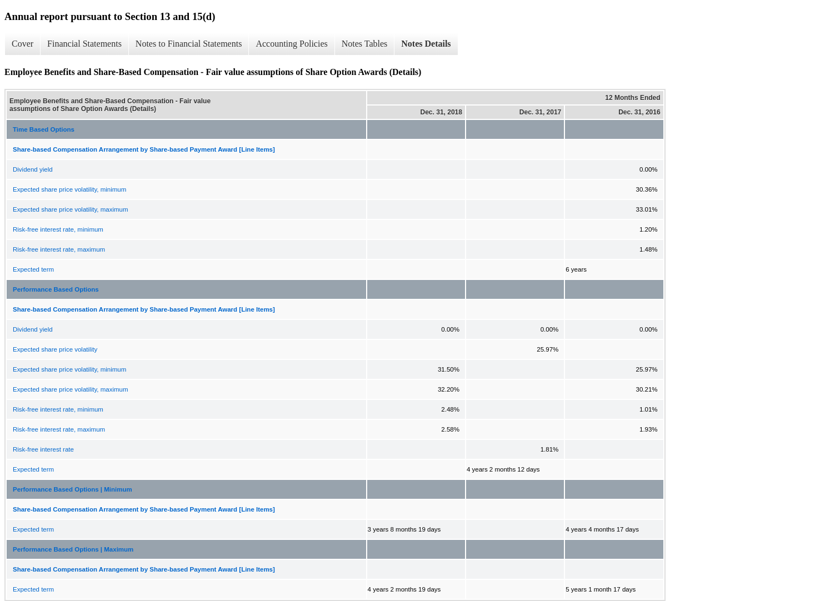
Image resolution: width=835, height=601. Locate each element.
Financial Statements (84, 43)
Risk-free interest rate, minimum (58, 229)
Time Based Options (43, 129)
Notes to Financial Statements (189, 43)
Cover (22, 43)
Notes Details (426, 43)
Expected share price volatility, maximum (70, 209)
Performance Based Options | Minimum (72, 489)
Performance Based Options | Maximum (73, 549)
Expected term (33, 269)
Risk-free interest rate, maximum (59, 249)
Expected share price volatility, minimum (69, 189)
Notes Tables (365, 43)
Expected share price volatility (55, 349)
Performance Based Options (56, 289)
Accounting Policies (291, 43)
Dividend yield (33, 169)
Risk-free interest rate (43, 449)
